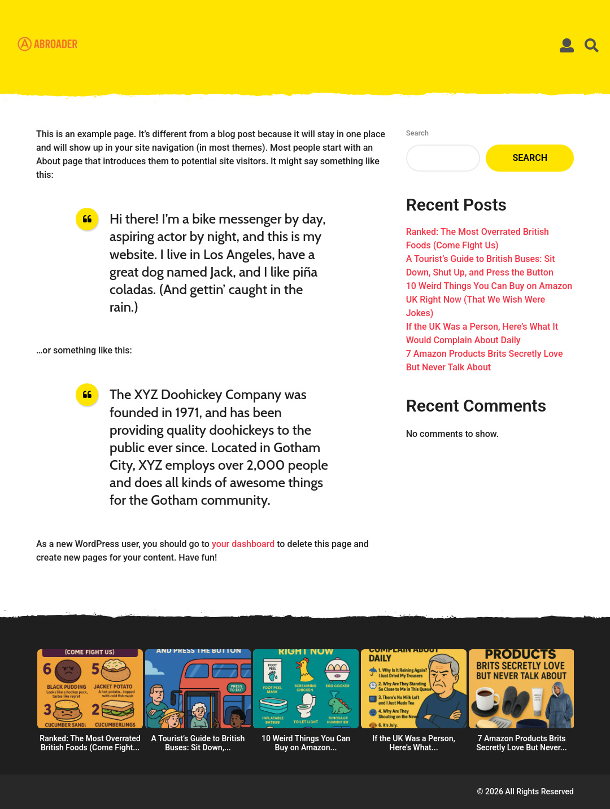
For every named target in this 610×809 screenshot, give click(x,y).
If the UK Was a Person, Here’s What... (413, 743)
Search (417, 133)
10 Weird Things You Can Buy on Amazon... (306, 743)
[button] (567, 45)
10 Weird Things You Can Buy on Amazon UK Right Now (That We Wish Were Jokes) (489, 299)
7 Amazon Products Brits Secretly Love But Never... (521, 743)
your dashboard (243, 544)
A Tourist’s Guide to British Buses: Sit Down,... (198, 743)
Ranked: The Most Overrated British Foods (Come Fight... (90, 743)
